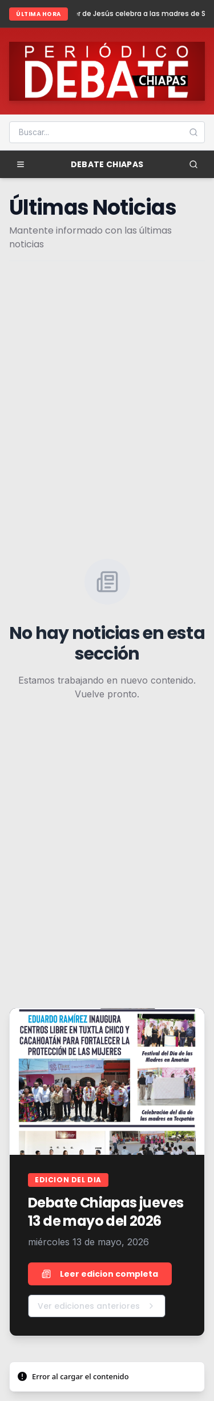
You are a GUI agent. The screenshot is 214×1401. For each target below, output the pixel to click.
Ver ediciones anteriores (97, 1306)
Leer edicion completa (100, 1274)
